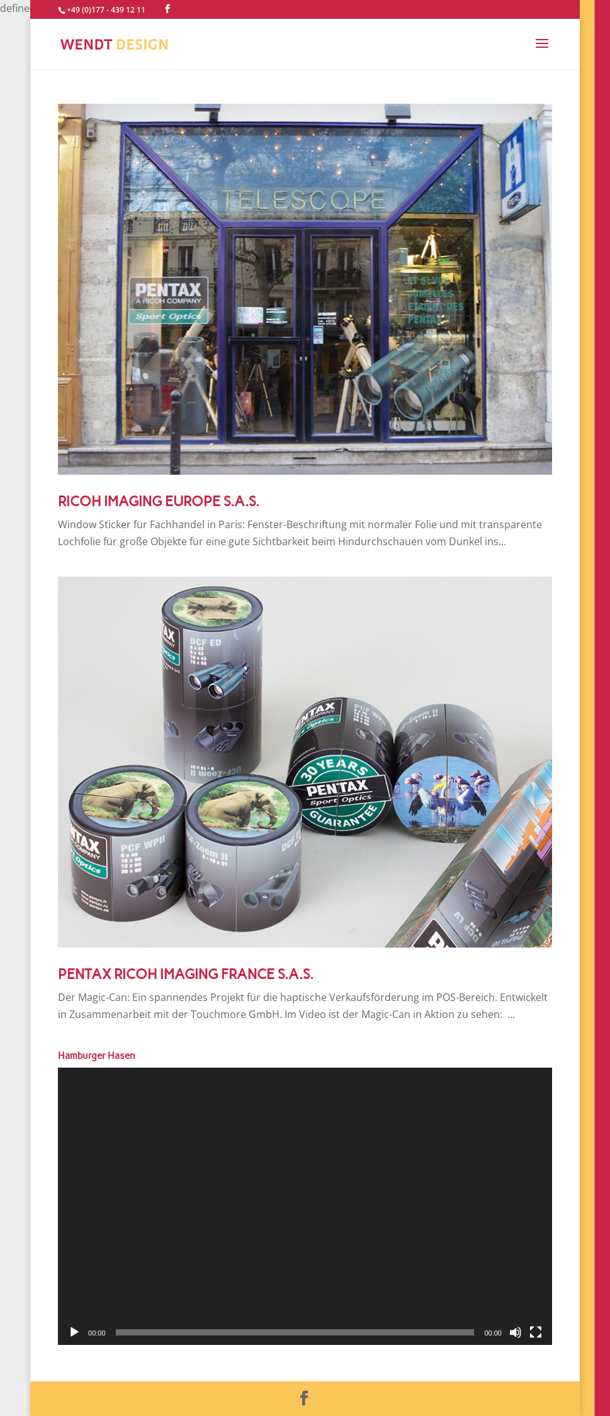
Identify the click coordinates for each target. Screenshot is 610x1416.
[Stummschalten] (515, 1332)
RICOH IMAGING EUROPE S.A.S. (158, 501)
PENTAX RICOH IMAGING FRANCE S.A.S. (185, 974)
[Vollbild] (535, 1332)
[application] (305, 1206)
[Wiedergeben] (74, 1332)
